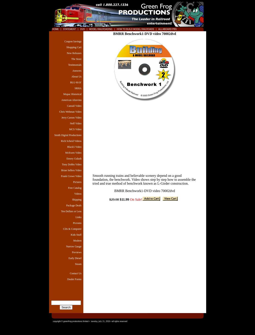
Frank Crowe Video (71, 176)
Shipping (76, 199)
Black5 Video (74, 146)
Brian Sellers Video (71, 170)
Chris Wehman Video (70, 111)
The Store (76, 59)
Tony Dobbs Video (71, 164)
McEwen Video (73, 152)
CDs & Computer (72, 228)
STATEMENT (69, 29)
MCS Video (75, 129)
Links (78, 217)
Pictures (77, 182)
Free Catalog (75, 187)
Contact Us (76, 273)
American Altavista (71, 100)
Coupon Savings (72, 41)
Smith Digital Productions (67, 135)
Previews (77, 252)
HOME (55, 29)
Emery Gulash (74, 158)
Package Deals (73, 205)
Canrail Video (74, 105)
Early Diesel (75, 258)
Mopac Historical (72, 94)
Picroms (77, 223)
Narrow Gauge (74, 246)
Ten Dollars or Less (71, 211)
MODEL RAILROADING (101, 29)
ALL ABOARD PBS (167, 29)
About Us (76, 76)
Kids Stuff (76, 234)
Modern (77, 240)
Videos (77, 193)
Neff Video (75, 123)
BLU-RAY (75, 82)
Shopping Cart (74, 47)
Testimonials (74, 64)
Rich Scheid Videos (71, 141)
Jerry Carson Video (71, 117)
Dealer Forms (74, 279)
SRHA (77, 88)
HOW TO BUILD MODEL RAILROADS (136, 29)
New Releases (74, 53)
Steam (78, 264)
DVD (83, 29)
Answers (77, 70)
